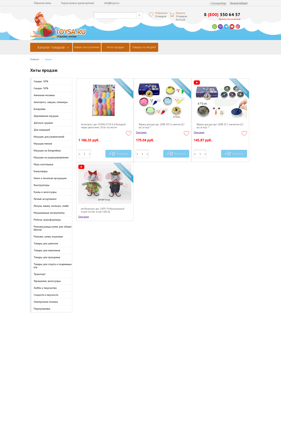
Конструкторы (41, 185)
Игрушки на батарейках (47, 150)
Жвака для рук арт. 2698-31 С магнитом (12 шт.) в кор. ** (220, 126)
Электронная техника (46, 301)
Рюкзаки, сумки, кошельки (48, 236)
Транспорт (39, 274)
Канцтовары (41, 171)
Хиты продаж (115, 47)
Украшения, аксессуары (47, 281)
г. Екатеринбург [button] (218, 3)
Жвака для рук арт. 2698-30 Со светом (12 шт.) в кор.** (161, 126)
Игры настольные (43, 164)
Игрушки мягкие (43, 143)
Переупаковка (42, 308)
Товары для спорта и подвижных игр (53, 265)
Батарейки (39, 109)
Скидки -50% (41, 81)
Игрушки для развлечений (49, 136)
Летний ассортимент (45, 199)
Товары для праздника (47, 257)
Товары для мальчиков (47, 250)
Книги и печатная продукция (50, 178)
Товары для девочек (46, 243)
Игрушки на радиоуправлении (51, 157)
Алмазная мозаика (44, 95)
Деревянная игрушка (46, 116)
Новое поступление (86, 47)
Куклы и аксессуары (45, 192)
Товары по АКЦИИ (144, 47)
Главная (34, 59)
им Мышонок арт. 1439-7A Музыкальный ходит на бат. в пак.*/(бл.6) (102, 210)
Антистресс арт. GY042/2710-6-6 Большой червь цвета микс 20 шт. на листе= (103, 126)
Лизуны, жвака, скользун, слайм (51, 206)
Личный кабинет (239, 3)
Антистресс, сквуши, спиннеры (51, 102)
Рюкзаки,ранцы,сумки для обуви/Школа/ (53, 228)
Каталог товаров (51, 47)
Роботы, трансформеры (47, 219)
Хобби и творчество (45, 288)
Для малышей (42, 129)
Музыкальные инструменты (49, 212)
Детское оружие (43, 123)
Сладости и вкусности (46, 295)
